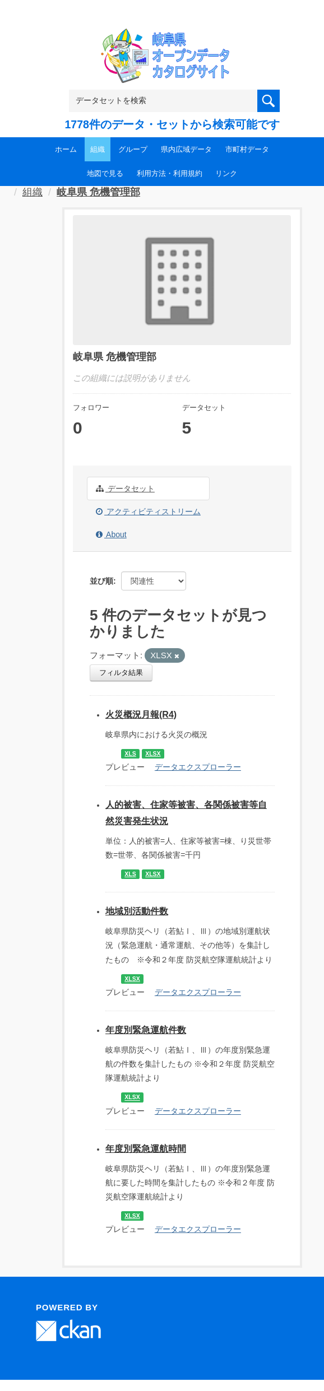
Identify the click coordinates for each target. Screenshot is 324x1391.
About (111, 534)
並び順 (101, 580)
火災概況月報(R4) (141, 714)
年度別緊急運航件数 (145, 1030)
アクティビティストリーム (148, 511)
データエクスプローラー (198, 766)
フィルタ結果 (121, 672)
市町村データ (247, 149)
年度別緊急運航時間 (145, 1148)
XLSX (152, 753)
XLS (130, 753)
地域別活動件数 (136, 911)
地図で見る (105, 173)
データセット (125, 488)
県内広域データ (186, 149)
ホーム (66, 149)
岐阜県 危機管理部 (98, 192)
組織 (97, 149)
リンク (226, 173)
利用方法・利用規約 (169, 173)
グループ (132, 149)
